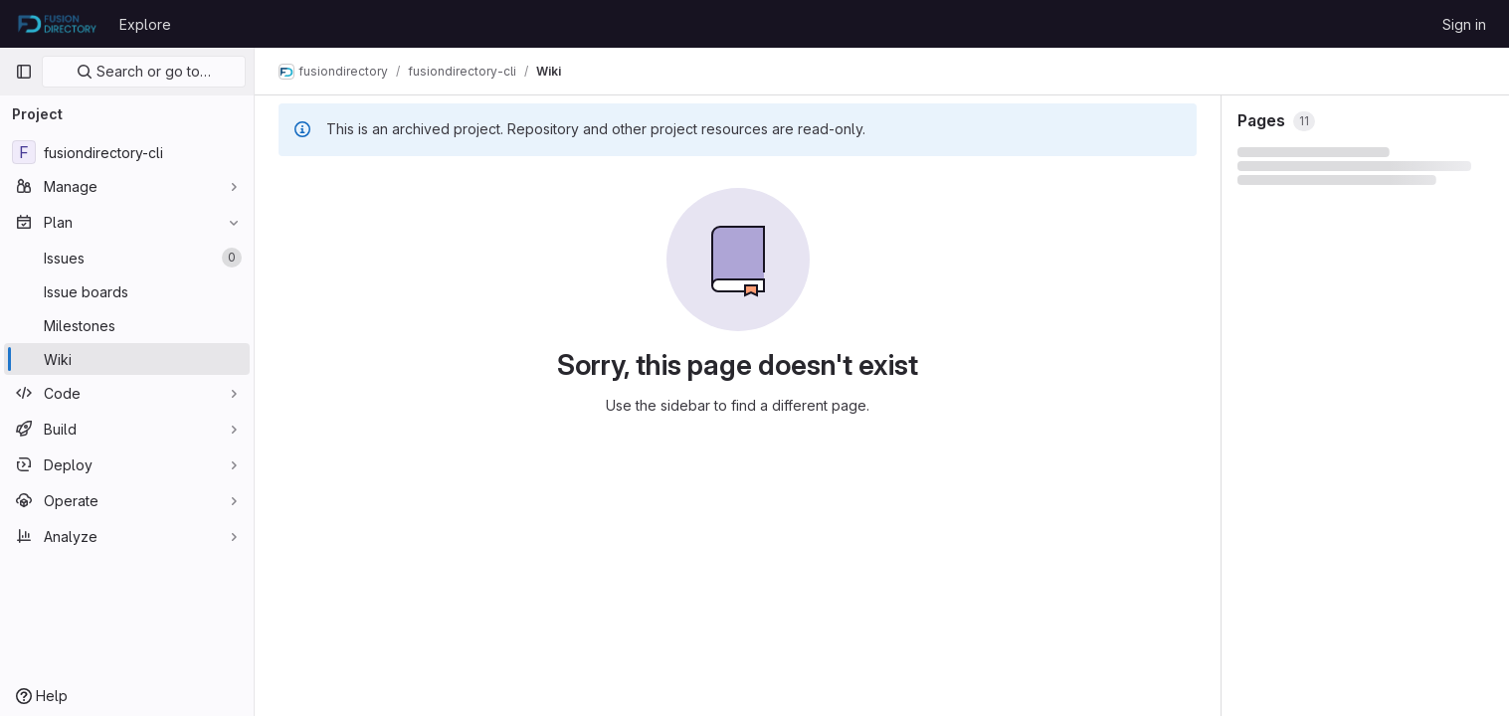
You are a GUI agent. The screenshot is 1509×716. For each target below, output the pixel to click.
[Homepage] (57, 24)
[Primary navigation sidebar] (24, 72)
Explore (145, 24)
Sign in (1464, 24)
